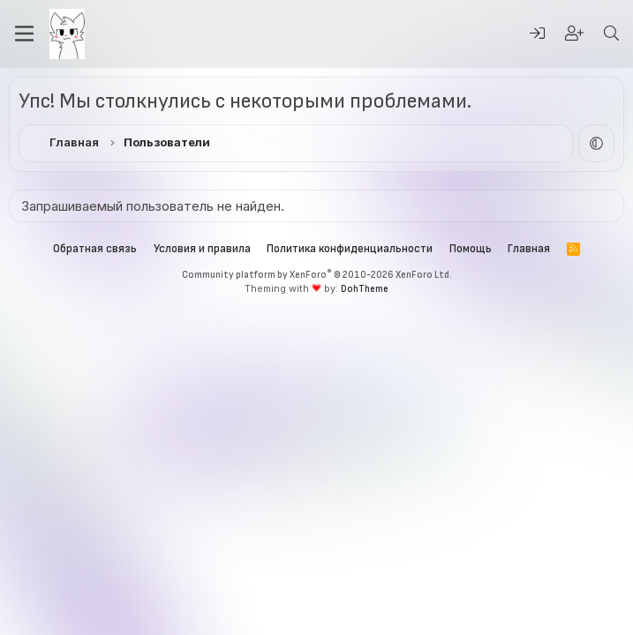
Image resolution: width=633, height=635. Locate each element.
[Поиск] (610, 34)
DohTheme (364, 289)
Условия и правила (202, 249)
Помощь (470, 249)
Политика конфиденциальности (350, 249)
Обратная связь (95, 249)
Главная (529, 249)
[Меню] (24, 33)
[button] (596, 143)
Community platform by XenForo (317, 274)
